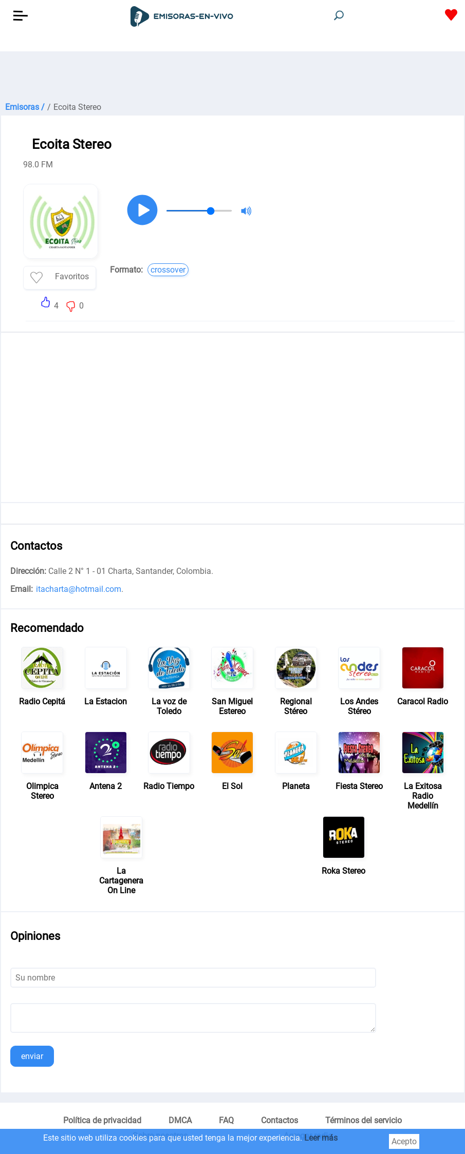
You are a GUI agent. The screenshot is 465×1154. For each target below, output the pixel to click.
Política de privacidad (102, 1120)
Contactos (279, 1120)
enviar (32, 1056)
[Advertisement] (232, 77)
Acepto (404, 1141)
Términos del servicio (363, 1120)
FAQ (226, 1120)
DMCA (180, 1120)
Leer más (321, 1138)
